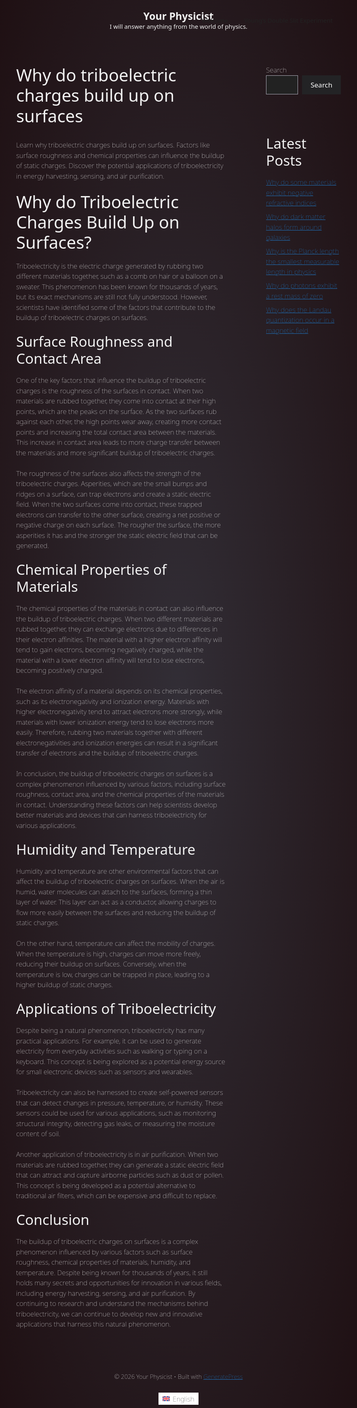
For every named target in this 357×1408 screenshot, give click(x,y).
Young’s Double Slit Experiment (288, 20)
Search (276, 70)
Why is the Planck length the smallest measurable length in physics (302, 261)
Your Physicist (179, 16)
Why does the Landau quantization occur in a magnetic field (300, 320)
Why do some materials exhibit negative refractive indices (301, 192)
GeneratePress (223, 1376)
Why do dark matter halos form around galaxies (295, 227)
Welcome (215, 20)
